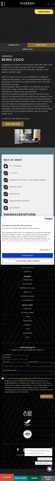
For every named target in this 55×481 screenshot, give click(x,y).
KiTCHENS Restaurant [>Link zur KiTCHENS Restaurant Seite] (27, 271)
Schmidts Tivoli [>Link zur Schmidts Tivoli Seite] (27, 308)
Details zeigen (44, 250)
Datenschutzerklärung (23, 386)
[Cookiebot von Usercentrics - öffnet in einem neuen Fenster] (45, 219)
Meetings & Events (48, 478)
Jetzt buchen (44, 12)
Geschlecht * (7, 362)
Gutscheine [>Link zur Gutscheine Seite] (27, 316)
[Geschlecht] (14, 365)
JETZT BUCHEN (13, 132)
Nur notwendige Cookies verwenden (27, 261)
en (53, 4)
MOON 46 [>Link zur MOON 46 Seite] (27, 279)
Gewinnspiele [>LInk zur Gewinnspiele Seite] (27, 340)
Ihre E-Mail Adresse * (10, 378)
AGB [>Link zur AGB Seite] (27, 336)
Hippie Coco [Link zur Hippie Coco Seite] (27, 57)
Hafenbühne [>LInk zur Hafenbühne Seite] (27, 287)
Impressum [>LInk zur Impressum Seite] (27, 332)
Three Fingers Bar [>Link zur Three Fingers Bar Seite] (27, 275)
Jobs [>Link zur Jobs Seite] (27, 344)
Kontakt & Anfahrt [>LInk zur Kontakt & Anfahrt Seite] (27, 320)
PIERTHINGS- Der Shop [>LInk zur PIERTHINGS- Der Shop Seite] (27, 295)
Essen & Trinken (20, 478)
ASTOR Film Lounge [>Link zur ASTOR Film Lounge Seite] (27, 304)
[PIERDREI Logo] (27, 4)
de (48, 4)
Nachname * (33, 369)
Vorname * (7, 369)
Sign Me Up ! (46, 404)
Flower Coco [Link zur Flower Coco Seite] (13, 52)
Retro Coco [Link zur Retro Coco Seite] (41, 52)
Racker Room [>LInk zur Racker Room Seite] (27, 291)
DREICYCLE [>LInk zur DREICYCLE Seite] (27, 299)
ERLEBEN (34, 478)
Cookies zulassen (27, 255)
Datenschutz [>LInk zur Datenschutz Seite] (27, 328)
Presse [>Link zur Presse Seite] (27, 324)
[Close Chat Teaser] (52, 448)
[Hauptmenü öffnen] (3, 4)
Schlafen (7, 477)
